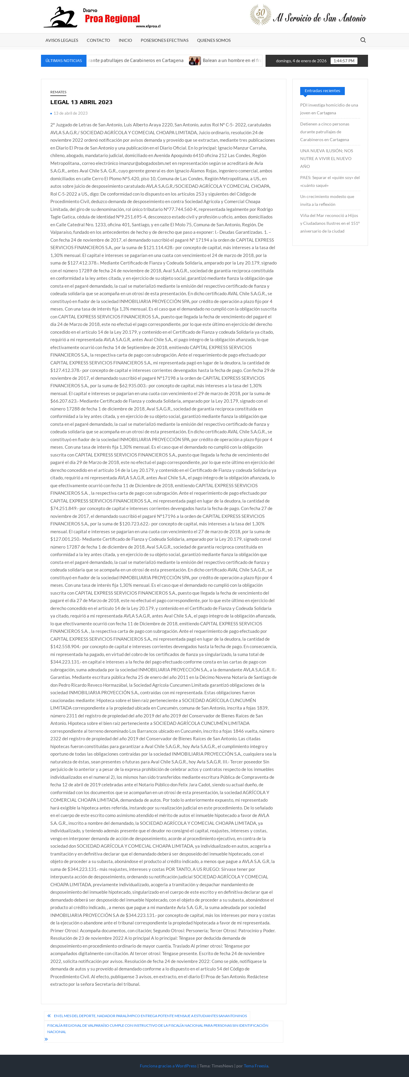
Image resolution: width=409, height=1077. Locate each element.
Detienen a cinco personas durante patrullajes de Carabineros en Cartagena (111, 60)
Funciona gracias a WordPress (168, 1065)
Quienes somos (214, 40)
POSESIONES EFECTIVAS (164, 40)
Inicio (125, 40)
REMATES (58, 92)
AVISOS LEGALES (62, 40)
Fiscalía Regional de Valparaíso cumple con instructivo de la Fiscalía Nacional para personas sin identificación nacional (157, 1028)
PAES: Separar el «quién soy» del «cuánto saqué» (330, 181)
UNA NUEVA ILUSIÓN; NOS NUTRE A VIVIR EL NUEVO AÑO (326, 158)
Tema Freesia (256, 1065)
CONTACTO (98, 40)
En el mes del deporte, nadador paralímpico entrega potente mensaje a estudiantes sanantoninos (150, 1016)
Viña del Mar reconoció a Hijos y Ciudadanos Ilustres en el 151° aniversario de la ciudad (330, 223)
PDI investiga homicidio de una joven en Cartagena (329, 108)
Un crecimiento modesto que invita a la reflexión (327, 200)
